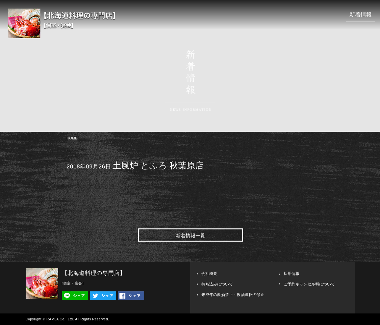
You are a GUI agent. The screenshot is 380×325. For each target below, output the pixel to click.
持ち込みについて (217, 284)
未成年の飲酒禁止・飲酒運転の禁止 (233, 295)
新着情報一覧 (190, 235)
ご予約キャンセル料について (309, 284)
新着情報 (360, 15)
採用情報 (291, 274)
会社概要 (209, 274)
